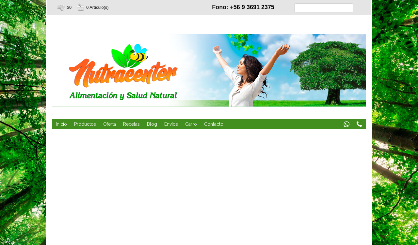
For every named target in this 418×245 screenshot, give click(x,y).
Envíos (171, 124)
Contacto (213, 124)
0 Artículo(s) (97, 7)
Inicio (61, 124)
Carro (191, 124)
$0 (69, 7)
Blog (152, 124)
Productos (85, 124)
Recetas (131, 124)
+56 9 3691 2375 (252, 7)
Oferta (109, 124)
